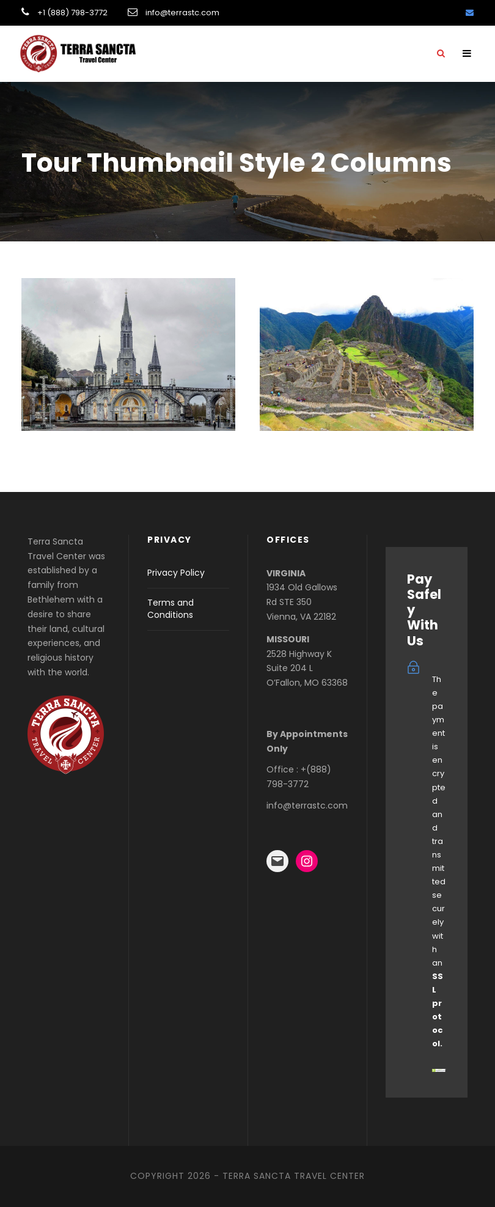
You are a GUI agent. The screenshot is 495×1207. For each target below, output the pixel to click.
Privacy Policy (176, 573)
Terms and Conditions (170, 608)
